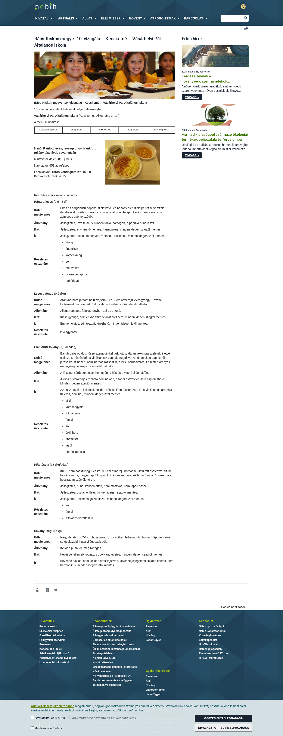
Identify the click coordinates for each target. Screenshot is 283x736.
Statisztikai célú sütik (48, 718)
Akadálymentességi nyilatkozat (58, 657)
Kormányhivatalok (210, 635)
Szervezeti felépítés (51, 631)
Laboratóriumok (155, 689)
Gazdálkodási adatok (52, 635)
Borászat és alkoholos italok (110, 639)
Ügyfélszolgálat (208, 644)
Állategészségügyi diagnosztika (112, 631)
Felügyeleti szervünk (52, 639)
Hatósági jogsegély (210, 648)
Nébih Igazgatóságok (212, 626)
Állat (148, 631)
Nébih (96, 6)
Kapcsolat (206, 621)
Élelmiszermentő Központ (214, 653)
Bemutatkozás (48, 626)
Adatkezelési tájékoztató (54, 653)
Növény (150, 635)
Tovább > (192, 97)
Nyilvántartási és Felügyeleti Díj (112, 675)
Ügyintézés (153, 621)
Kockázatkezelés (103, 662)
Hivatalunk (47, 621)
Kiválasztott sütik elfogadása (223, 727)
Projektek (45, 644)
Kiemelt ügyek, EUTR (105, 657)
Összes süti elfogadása (223, 718)
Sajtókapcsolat (208, 639)
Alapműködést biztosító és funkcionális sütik (102, 718)
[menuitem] (44, 18)
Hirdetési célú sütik (46, 728)
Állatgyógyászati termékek (109, 635)
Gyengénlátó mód (243, 6)
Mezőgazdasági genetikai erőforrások (115, 666)
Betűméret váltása (246, 28)
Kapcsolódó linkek (51, 648)
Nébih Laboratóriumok (212, 631)
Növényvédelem (102, 671)
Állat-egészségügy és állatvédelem (114, 626)
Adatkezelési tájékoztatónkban (52, 706)
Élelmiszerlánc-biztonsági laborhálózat (116, 648)
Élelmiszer (152, 626)
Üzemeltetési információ (54, 662)
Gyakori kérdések (158, 670)
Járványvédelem (102, 653)
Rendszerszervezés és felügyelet (113, 680)
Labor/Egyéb (153, 639)
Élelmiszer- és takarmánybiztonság (114, 644)
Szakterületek (102, 621)
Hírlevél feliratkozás (211, 657)
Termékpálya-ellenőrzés (107, 684)
